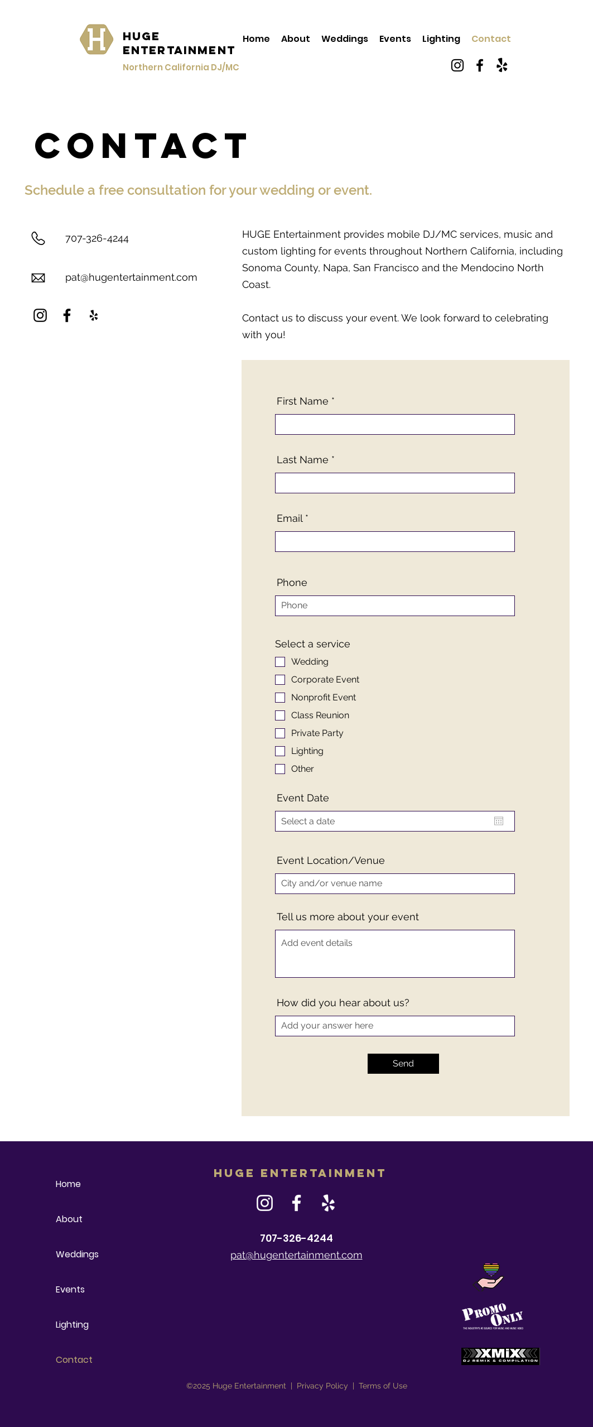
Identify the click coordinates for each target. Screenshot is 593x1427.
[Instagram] (457, 65)
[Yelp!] (502, 65)
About (69, 1219)
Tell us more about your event (348, 917)
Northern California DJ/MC (181, 67)
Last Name (303, 460)
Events (70, 1289)
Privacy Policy (322, 1385)
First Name (303, 401)
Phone (292, 583)
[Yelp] (94, 315)
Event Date (303, 798)
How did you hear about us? (343, 1003)
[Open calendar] (498, 820)
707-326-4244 (97, 238)
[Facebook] (479, 65)
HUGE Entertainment (179, 43)
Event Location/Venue (331, 861)
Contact (74, 1359)
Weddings (77, 1254)
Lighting (72, 1324)
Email (289, 518)
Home (68, 1184)
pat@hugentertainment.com (131, 277)
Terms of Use (383, 1385)
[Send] (403, 1064)
